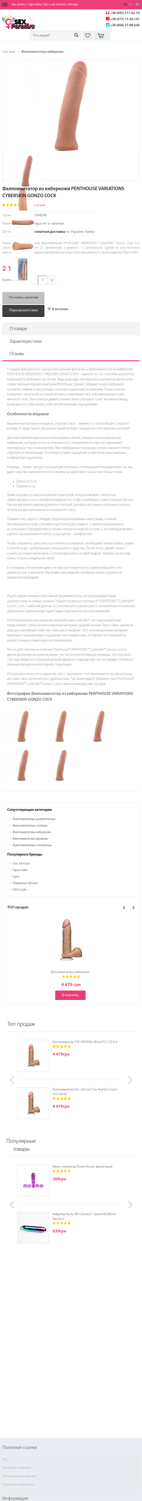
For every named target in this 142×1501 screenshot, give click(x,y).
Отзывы (17, 354)
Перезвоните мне (23, 310)
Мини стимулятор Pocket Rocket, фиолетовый (82, 1167)
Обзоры (73, 4)
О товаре (18, 329)
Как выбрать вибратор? (16, 1468)
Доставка (35, 4)
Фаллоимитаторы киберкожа (42, 52)
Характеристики (26, 341)
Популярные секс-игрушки (19, 1476)
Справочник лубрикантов (18, 1484)
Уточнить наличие (23, 297)
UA (125, 5)
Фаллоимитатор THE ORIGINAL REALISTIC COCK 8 (85, 1042)
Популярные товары (21, 1145)
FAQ (4, 1459)
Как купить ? (19, 4)
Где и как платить (55, 4)
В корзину (70, 995)
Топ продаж (21, 1024)
